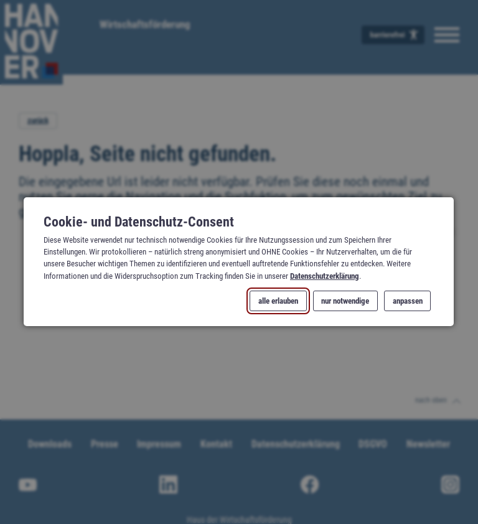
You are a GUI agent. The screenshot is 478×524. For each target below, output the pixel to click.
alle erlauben (279, 301)
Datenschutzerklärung (324, 276)
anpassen (408, 301)
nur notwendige (346, 301)
